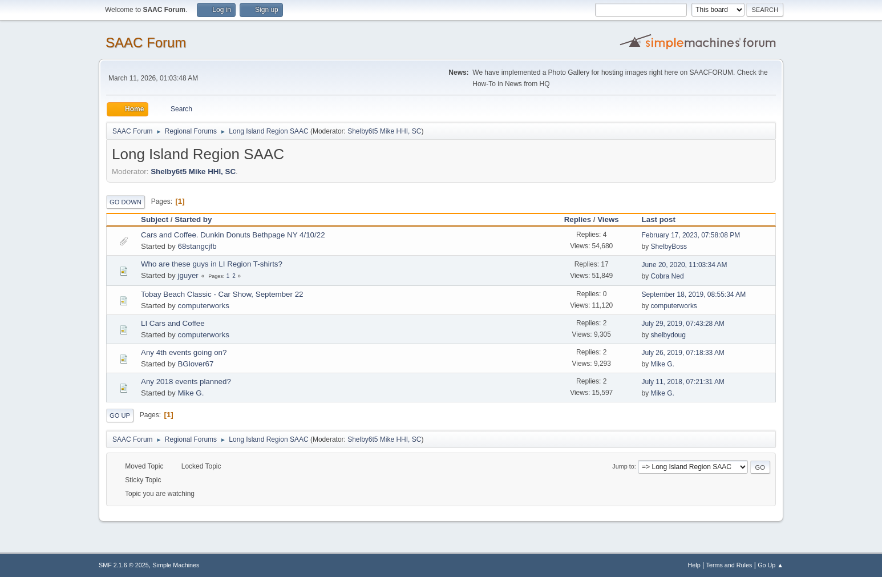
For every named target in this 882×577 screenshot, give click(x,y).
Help (694, 565)
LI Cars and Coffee (173, 323)
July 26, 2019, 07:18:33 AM (683, 353)
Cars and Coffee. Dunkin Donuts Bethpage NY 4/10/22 (233, 235)
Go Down (125, 202)
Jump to (623, 466)
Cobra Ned (667, 276)
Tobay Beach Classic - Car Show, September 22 (222, 294)
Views (608, 219)
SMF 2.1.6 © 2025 (124, 565)
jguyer (187, 275)
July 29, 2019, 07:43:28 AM (683, 324)
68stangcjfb (196, 246)
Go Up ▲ (770, 565)
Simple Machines (175, 565)
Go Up (120, 415)
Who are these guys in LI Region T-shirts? (211, 264)
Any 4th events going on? (183, 352)
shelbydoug (668, 335)
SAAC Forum (146, 42)
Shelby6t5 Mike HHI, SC (384, 131)
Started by (193, 219)
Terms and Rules (729, 565)
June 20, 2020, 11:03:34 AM (684, 265)
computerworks (203, 305)
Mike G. (662, 364)
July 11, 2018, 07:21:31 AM (683, 382)
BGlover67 (195, 364)
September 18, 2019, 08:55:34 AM (694, 294)
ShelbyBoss (669, 247)
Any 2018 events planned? (186, 381)
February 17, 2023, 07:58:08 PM (691, 235)
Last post (664, 219)
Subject (154, 219)
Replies (577, 219)
